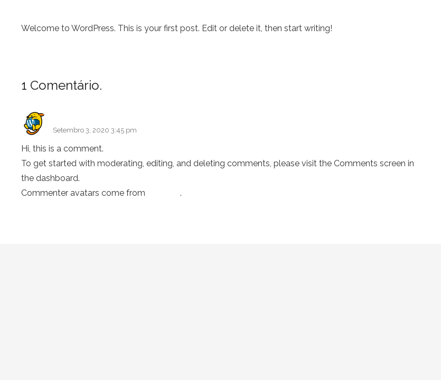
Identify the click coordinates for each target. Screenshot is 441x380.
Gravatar (163, 193)
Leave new (137, 85)
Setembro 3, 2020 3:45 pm (95, 130)
